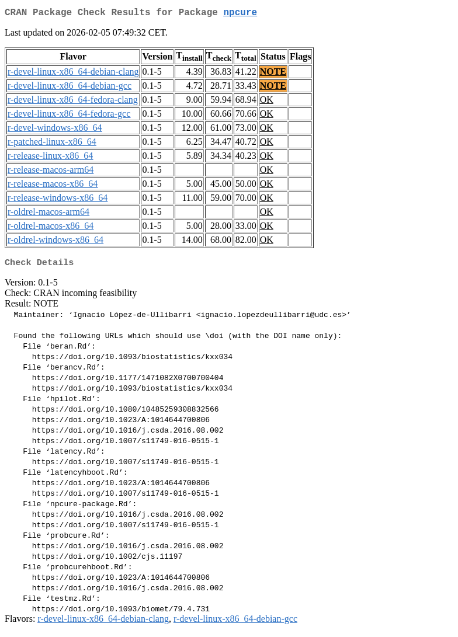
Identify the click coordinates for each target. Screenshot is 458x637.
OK (266, 102)
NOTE (273, 74)
